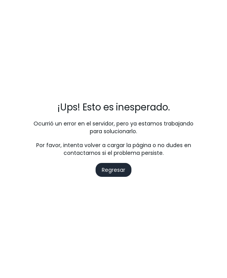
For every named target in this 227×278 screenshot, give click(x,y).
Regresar (113, 170)
